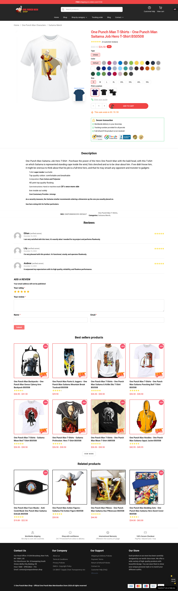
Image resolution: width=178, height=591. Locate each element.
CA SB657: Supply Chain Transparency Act (69, 570)
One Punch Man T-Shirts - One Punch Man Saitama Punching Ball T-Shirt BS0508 (146, 384)
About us (56, 556)
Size (92, 78)
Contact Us (95, 566)
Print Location (96, 86)
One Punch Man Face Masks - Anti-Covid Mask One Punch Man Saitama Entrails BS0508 (30, 511)
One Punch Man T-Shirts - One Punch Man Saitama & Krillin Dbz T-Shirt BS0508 (107, 384)
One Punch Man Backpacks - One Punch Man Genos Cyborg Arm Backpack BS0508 (29, 384)
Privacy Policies (59, 563)
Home (16, 25)
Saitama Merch (55, 25)
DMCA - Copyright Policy (62, 566)
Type (93, 51)
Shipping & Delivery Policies (101, 556)
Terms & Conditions (60, 559)
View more (89, 454)
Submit (19, 327)
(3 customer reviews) (110, 42)
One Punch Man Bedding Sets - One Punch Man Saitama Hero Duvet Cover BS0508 (147, 511)
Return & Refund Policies (100, 563)
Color (93, 59)
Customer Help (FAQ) (99, 570)
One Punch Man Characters (34, 25)
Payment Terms (97, 559)
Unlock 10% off (173, 580)
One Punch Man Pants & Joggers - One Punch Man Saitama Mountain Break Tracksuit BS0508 (69, 384)
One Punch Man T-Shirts (107, 213)
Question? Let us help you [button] (166, 588)
